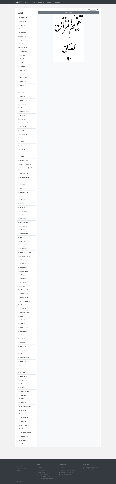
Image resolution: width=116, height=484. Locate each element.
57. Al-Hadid (21, 230)
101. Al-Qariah (22, 395)
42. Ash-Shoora (22, 173)
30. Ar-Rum (21, 126)
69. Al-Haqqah (22, 275)
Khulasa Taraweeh (44, 474)
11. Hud (20, 55)
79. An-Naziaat (22, 312)
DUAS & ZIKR (57, 2)
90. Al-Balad (21, 354)
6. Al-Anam (21, 36)
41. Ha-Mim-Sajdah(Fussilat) (25, 168)
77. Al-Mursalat (22, 305)
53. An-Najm (21, 215)
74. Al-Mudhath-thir (23, 293)
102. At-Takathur (22, 399)
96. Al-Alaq (21, 376)
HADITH (32, 2)
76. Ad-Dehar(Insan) (23, 301)
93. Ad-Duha (21, 365)
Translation (42, 471)
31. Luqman (21, 130)
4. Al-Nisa (20, 29)
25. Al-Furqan (21, 108)
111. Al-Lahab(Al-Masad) (25, 432)
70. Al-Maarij (21, 278)
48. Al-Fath (21, 196)
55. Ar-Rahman (22, 222)
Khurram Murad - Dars (89, 469)
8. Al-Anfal (21, 44)
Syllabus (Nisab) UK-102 (67, 472)
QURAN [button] (26, 2)
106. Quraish (21, 414)
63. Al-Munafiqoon (23, 252)
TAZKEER (18, 2)
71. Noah (20, 282)
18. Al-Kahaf (21, 81)
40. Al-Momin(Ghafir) (24, 164)
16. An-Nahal (21, 74)
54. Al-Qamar (21, 218)
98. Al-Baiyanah (22, 384)
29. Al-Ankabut (22, 123)
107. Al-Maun (21, 417)
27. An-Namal (22, 115)
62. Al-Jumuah (22, 248)
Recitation (41, 469)
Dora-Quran (42, 472)
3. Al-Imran (21, 25)
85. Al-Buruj (21, 335)
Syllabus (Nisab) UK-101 (67, 471)
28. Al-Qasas (21, 119)
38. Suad (20, 156)
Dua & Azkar (20, 472)
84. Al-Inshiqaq (22, 331)
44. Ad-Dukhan (22, 181)
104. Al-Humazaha (23, 406)
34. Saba (20, 141)
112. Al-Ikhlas (22, 436)
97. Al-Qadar (21, 380)
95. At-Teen (21, 372)
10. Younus (21, 51)
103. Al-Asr (21, 402)
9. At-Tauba (21, 47)
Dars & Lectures (21, 468)
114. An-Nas (21, 444)
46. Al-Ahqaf (21, 188)
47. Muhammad (22, 192)
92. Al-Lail (21, 361)
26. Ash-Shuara (22, 111)
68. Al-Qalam (21, 271)
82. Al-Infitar (21, 323)
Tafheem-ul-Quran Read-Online (47, 478)
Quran (18, 464)
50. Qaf (20, 203)
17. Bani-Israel (22, 77)
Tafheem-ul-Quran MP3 (45, 476)
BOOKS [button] (49, 2)
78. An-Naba (21, 308)
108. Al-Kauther (22, 421)
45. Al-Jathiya (22, 185)
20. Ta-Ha (20, 89)
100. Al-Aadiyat (22, 391)
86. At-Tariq (21, 339)
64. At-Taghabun (22, 256)
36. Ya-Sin (21, 149)
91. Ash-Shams (22, 357)
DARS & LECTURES (41, 2)
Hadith (19, 466)
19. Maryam (21, 85)
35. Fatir (20, 145)
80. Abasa (21, 316)
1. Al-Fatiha (21, 17)
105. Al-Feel (21, 410)
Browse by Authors (66, 469)
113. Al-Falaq (21, 440)
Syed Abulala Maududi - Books (91, 467)
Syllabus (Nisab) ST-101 (67, 474)
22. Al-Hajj (21, 96)
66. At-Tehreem (22, 263)
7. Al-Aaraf (21, 40)
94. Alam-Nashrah (23, 369)
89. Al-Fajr (21, 350)
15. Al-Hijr (20, 70)
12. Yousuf (21, 59)
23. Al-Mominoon (23, 100)
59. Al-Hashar (22, 237)
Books (62, 467)
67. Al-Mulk (21, 267)
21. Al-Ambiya (22, 93)
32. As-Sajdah (22, 134)
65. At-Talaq (21, 260)
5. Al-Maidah (21, 32)
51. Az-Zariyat (22, 207)
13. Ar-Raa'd (21, 62)
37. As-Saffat (21, 153)
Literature (19, 470)
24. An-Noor (21, 104)
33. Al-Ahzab (21, 138)
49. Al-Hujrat (21, 200)
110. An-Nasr (21, 429)
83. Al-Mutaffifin (22, 327)
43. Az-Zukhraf (22, 177)
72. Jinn (20, 286)
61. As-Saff (21, 245)
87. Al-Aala (21, 342)
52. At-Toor (21, 211)
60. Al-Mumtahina (23, 241)
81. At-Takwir (21, 320)
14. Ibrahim (21, 66)
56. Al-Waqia (21, 226)
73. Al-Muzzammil (23, 290)
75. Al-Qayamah (22, 297)
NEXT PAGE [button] (68, 12)
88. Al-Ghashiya (22, 346)
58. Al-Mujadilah (22, 233)
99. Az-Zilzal (21, 387)
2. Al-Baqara (21, 21)
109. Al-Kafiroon (22, 425)
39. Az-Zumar (21, 160)
